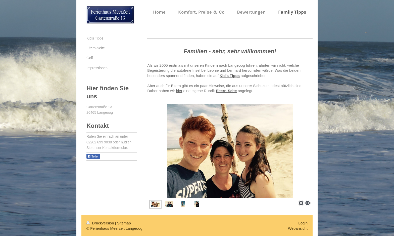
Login (303, 223)
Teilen (93, 156)
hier (179, 91)
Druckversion (100, 223)
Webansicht (298, 228)
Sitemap (124, 223)
